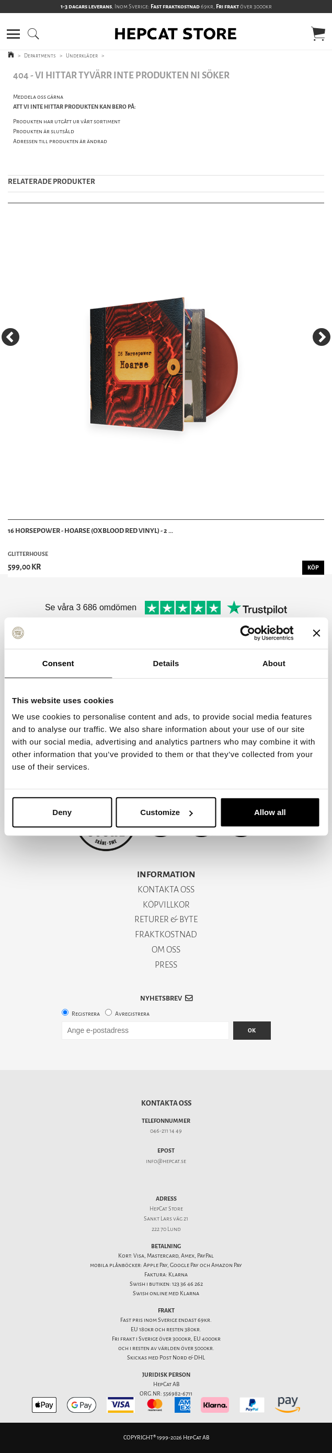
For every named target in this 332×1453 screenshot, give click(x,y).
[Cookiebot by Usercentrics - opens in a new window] (247, 633)
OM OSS (166, 949)
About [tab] (273, 662)
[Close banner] (316, 632)
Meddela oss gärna (38, 97)
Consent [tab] (58, 662)
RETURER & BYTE (166, 919)
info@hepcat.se (166, 1161)
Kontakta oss (166, 1103)
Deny (62, 812)
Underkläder (82, 55)
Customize (166, 812)
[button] (13, 34)
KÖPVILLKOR (166, 904)
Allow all (270, 812)
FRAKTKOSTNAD (166, 934)
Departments (40, 55)
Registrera (86, 1014)
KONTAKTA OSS (166, 889)
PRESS (166, 964)
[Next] (321, 337)
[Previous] (10, 337)
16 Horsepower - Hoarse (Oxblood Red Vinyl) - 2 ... (90, 530)
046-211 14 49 (166, 1131)
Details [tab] (166, 662)
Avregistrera (132, 1014)
